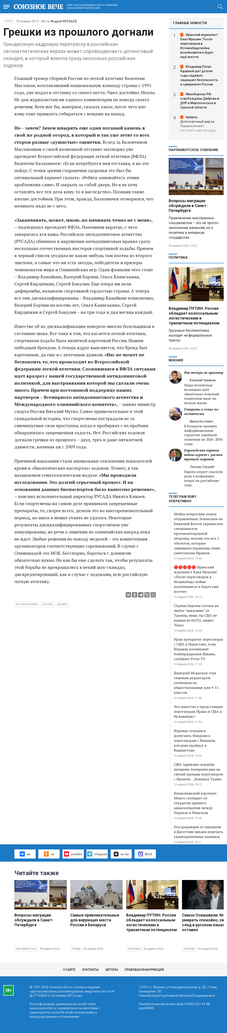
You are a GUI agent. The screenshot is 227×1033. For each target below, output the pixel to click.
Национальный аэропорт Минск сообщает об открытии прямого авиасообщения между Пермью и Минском (195, 803)
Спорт (8, 21)
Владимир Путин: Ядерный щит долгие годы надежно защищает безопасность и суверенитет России (199, 75)
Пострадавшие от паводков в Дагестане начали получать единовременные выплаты (198, 831)
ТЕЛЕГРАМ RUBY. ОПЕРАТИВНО (183, 499)
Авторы (111, 969)
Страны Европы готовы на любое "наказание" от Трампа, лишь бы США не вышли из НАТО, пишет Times (196, 615)
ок (49, 853)
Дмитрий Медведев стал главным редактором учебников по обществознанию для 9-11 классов (196, 683)
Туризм (76, 949)
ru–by (121, 854)
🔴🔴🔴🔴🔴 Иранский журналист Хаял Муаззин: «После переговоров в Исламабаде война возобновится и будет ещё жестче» (196, 579)
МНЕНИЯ (176, 360)
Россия (47, 604)
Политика (178, 258)
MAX (145, 854)
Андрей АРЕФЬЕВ (64, 21)
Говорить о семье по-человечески (201, 411)
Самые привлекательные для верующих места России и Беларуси (94, 920)
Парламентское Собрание (193, 150)
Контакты (90, 969)
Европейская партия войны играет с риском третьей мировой (203, 454)
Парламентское (26, 949)
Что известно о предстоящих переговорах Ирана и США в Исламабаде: (198, 711)
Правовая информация (144, 969)
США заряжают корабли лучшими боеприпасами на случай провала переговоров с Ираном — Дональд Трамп (198, 771)
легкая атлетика (26, 604)
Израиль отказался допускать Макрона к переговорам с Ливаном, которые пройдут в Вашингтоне (195, 740)
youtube (73, 853)
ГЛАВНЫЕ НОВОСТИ (190, 23)
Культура (189, 949)
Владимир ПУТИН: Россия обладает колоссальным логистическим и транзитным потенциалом (194, 315)
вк (25, 853)
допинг (62, 604)
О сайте (69, 969)
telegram (97, 853)
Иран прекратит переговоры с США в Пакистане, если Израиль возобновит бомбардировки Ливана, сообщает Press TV (198, 649)
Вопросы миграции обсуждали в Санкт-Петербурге (188, 205)
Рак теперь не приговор (203, 372)
